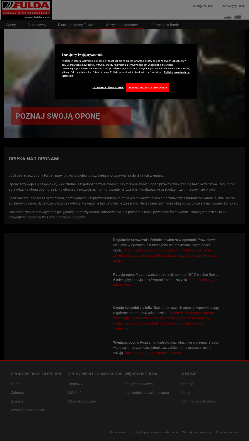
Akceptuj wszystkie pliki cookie (148, 87)
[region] (126, 71)
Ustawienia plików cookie (108, 87)
